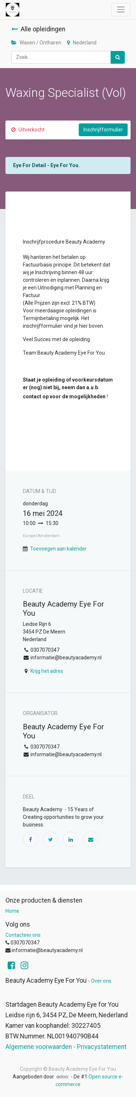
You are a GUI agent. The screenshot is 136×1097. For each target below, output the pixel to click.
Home (12, 911)
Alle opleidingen (38, 29)
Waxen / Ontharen (36, 43)
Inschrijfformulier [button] (103, 130)
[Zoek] (118, 57)
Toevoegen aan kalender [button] (58, 549)
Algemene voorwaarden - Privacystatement (66, 1046)
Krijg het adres (46, 671)
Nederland (81, 43)
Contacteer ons (23, 935)
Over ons (101, 981)
